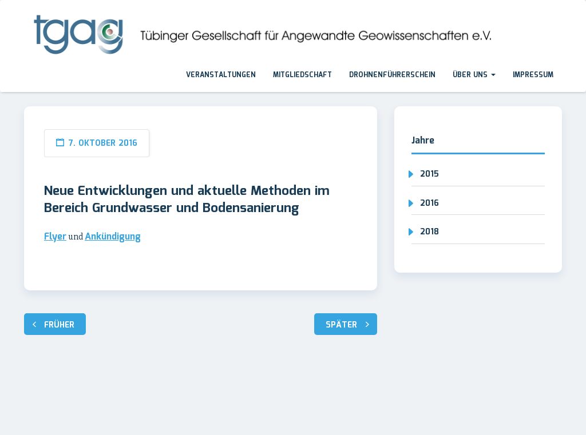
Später (341, 325)
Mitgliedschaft (302, 75)
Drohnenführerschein (392, 75)
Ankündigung (113, 237)
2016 (429, 203)
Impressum (533, 75)
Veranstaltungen (221, 75)
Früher (59, 325)
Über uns (474, 75)
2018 (429, 232)
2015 (429, 174)
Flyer (55, 237)
